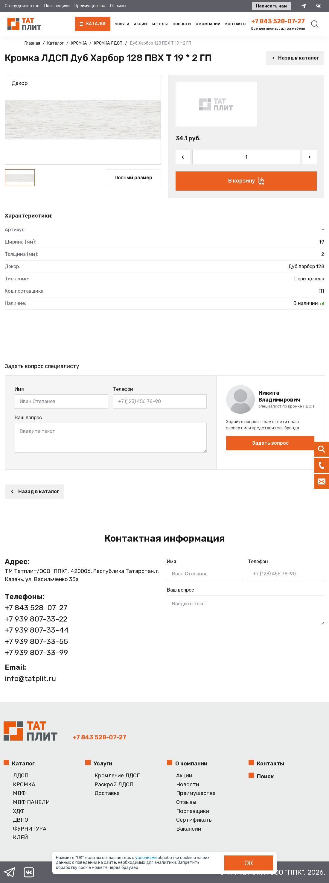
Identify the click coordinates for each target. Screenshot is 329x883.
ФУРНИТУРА (29, 829)
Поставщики (57, 5)
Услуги (122, 24)
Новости (182, 24)
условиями (146, 857)
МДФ (19, 793)
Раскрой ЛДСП (114, 785)
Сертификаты (194, 820)
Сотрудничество (22, 5)
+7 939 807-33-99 (36, 652)
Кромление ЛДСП (118, 776)
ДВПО (20, 820)
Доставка (107, 793)
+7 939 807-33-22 (36, 619)
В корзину (246, 181)
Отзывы (118, 5)
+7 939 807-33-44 (37, 630)
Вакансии (188, 829)
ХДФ (19, 811)
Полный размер (133, 177)
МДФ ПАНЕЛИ (31, 802)
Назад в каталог (295, 58)
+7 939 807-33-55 (36, 641)
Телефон (123, 389)
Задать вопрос (270, 443)
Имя (19, 389)
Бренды (160, 24)
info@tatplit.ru (30, 678)
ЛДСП (20, 776)
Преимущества (89, 5)
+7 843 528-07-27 (278, 21)
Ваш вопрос (28, 417)
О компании (208, 24)
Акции (140, 24)
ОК (248, 863)
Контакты (235, 24)
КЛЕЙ (20, 838)
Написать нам (271, 6)
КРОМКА (24, 785)
